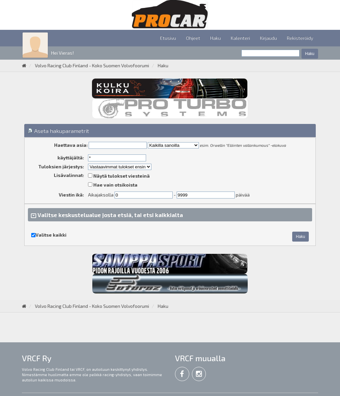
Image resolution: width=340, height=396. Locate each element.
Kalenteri (240, 38)
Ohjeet (193, 38)
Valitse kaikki (51, 235)
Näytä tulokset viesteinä (119, 176)
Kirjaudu (268, 38)
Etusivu (168, 38)
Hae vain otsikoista (112, 185)
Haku (215, 38)
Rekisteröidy (300, 38)
